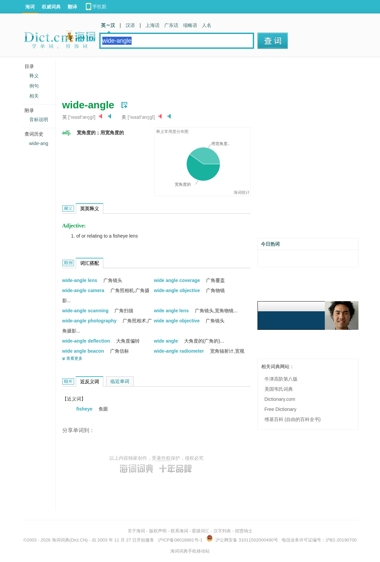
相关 (34, 96)
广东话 (171, 25)
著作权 (164, 458)
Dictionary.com (280, 399)
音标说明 (38, 119)
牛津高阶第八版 (281, 379)
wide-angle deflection (86, 341)
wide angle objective (177, 320)
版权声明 (158, 530)
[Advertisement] (184, 76)
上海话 (152, 25)
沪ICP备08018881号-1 (180, 539)
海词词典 (60, 539)
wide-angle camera (84, 290)
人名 (206, 25)
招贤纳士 (243, 530)
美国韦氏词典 (279, 389)
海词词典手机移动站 (190, 551)
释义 (34, 75)
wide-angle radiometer (179, 351)
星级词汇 (200, 530)
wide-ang (38, 143)
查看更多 (74, 358)
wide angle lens (172, 310)
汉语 (130, 25)
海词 (30, 6)
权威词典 (51, 6)
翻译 (72, 6)
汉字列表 (222, 530)
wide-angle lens (80, 280)
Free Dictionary (281, 409)
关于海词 (136, 530)
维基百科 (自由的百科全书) (293, 419)
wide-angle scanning (86, 310)
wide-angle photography (90, 320)
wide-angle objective (177, 290)
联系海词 (179, 530)
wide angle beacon (83, 351)
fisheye (85, 409)
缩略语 (190, 25)
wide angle (166, 341)
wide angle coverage (177, 280)
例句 (34, 86)
